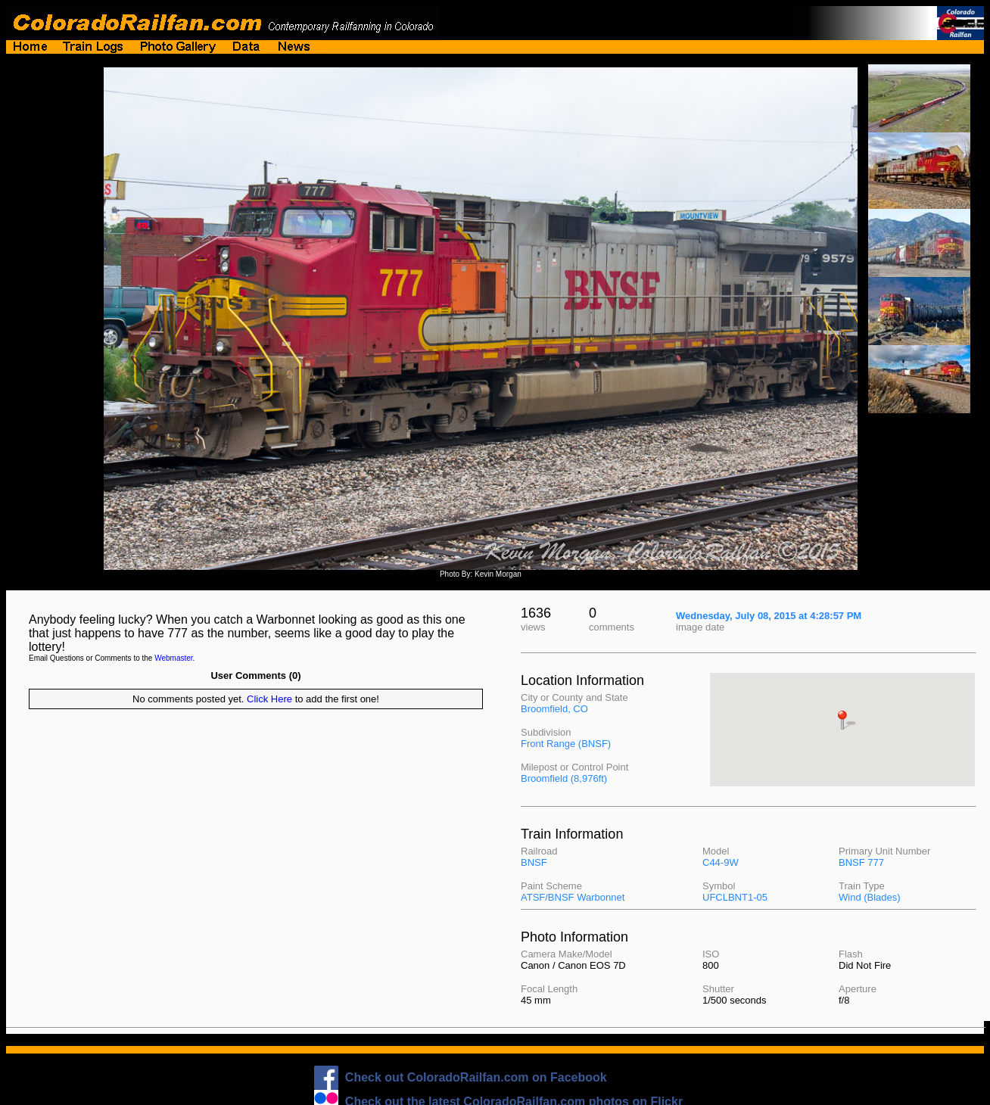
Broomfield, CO (554, 708)
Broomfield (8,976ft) (564, 778)
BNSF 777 (861, 862)
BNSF (534, 862)
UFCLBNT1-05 (734, 897)
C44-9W (720, 862)
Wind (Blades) (870, 897)
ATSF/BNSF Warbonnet (572, 897)
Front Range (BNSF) (566, 743)
